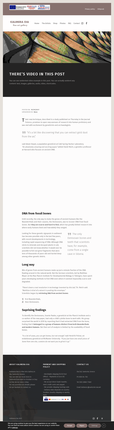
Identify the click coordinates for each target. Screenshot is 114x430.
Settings (95, 426)
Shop (55, 23)
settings (15, 428)
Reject (82, 426)
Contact (76, 23)
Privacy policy (90, 9)
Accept (69, 426)
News (36, 112)
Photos (63, 23)
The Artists (46, 23)
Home (36, 23)
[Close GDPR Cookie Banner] (104, 426)
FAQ (69, 23)
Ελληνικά (101, 9)
